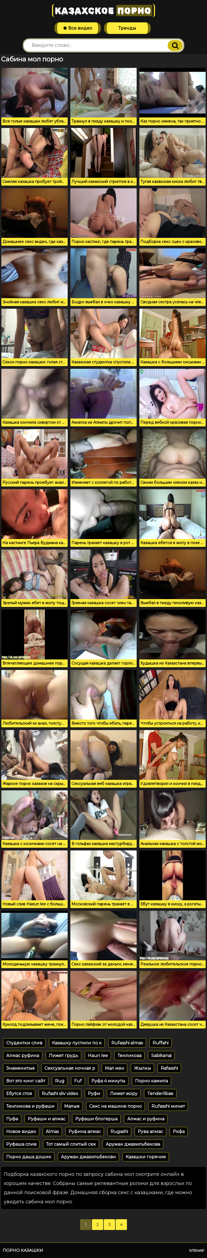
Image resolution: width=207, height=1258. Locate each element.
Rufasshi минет (168, 1106)
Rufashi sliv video (60, 1093)
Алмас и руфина (145, 1118)
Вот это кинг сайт (25, 1080)
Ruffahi (160, 1042)
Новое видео (21, 1131)
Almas (52, 1131)
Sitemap (196, 1250)
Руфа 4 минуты (108, 1080)
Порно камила (151, 1080)
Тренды (127, 28)
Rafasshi (169, 1068)
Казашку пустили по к (77, 1042)
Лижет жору (123, 1093)
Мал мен (114, 1068)
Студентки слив (24, 1042)
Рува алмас (150, 1131)
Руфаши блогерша (96, 1118)
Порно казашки (23, 1250)
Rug (59, 1080)
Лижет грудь (63, 1055)
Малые (72, 1106)
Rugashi (119, 1131)
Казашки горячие (146, 1156)
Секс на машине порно (115, 1106)
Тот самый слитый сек (71, 1144)
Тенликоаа (130, 1055)
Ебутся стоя (19, 1093)
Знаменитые (20, 1068)
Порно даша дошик (28, 1156)
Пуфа (12, 1118)
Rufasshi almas (127, 1042)
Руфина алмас (84, 1131)
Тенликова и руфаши (30, 1106)
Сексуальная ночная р (69, 1068)
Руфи (94, 1093)
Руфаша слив (21, 1144)
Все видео (77, 28)
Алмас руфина (22, 1055)
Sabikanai (161, 1055)
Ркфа (179, 1131)
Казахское (103, 10)
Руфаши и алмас (46, 1118)
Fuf (78, 1080)
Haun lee (98, 1055)
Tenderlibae (160, 1093)
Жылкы (142, 1068)
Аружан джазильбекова (133, 1144)
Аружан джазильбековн (88, 1156)
